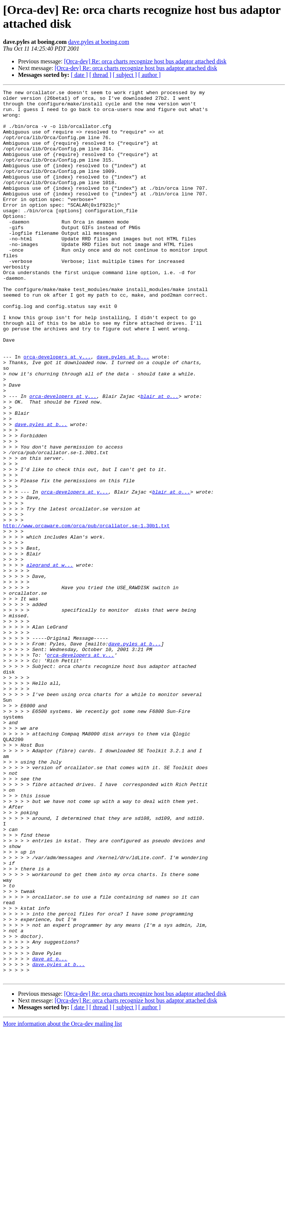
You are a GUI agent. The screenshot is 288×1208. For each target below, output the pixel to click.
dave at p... (50, 1133)
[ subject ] (125, 75)
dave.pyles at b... (123, 410)
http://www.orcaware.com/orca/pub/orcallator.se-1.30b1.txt (86, 613)
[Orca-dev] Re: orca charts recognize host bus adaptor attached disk (145, 61)
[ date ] (79, 75)
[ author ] (149, 75)
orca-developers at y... (57, 410)
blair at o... (159, 458)
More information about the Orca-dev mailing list (62, 1201)
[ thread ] (100, 75)
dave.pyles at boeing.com (98, 42)
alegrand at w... (49, 660)
